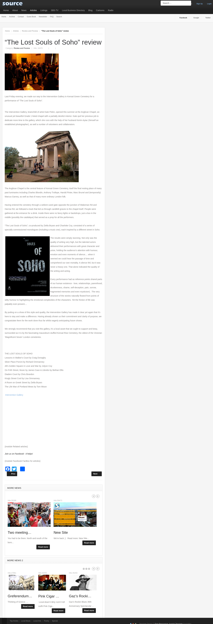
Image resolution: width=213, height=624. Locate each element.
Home (6, 10)
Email (53, 47)
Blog (90, 10)
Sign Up (200, 4)
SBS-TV (54, 10)
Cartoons (100, 10)
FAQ (52, 17)
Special (55, 621)
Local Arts (37, 621)
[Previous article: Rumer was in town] (12, 473)
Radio (110, 10)
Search (59, 17)
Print (47, 47)
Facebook (183, 18)
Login (209, 4)
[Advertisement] (54, 420)
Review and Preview (30, 31)
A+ (94, 31)
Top (4, 621)
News (23, 10)
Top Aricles (14, 621)
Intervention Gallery (14, 395)
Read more (43, 547)
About (15, 10)
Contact (21, 17)
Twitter (208, 18)
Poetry (46, 621)
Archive (12, 17)
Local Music (25, 621)
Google (196, 18)
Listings (43, 10)
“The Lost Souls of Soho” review (53, 42)
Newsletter (43, 17)
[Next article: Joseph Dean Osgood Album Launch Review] (96, 473)
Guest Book (31, 17)
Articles (33, 10)
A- (101, 31)
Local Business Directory (73, 10)
